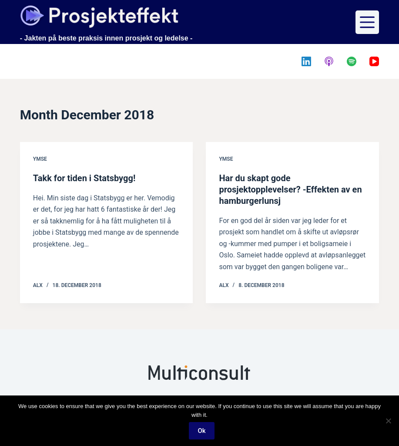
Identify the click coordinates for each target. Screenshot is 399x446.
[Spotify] (351, 61)
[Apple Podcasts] (329, 61)
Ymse (40, 159)
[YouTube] (374, 61)
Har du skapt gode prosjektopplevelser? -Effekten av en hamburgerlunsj (290, 189)
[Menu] (367, 22)
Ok (201, 431)
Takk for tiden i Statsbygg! (84, 178)
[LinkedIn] (306, 61)
